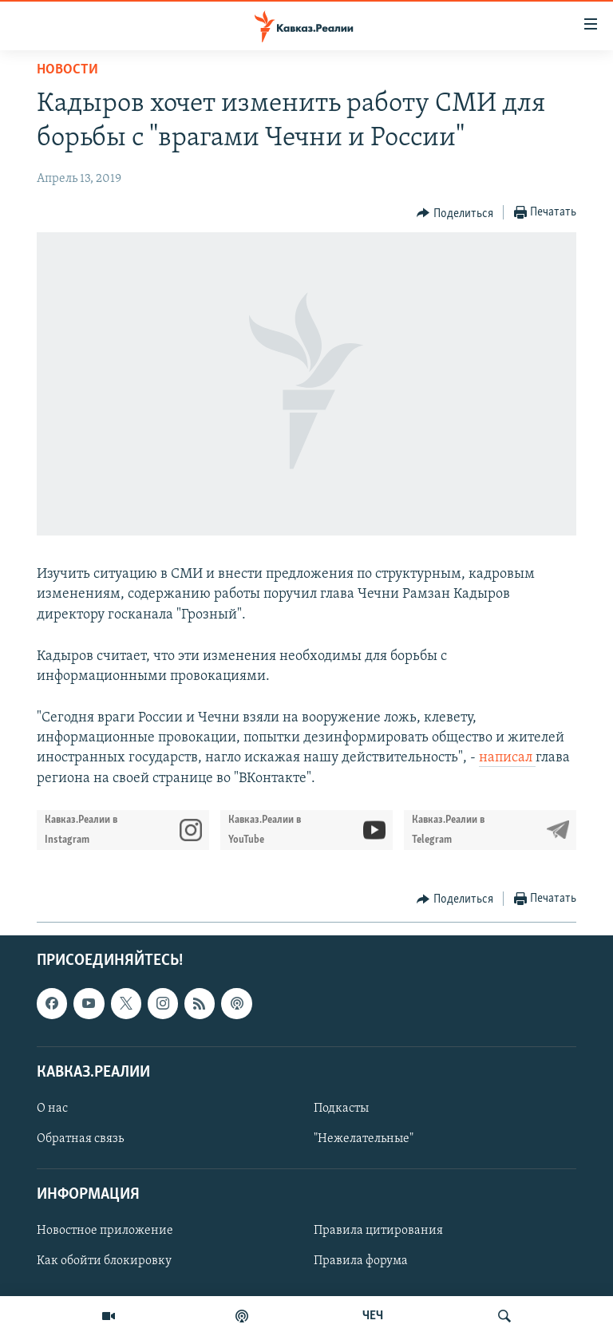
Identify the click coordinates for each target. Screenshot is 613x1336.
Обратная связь (80, 1138)
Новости (67, 69)
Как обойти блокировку (104, 1261)
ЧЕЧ (372, 1316)
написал (507, 757)
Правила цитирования (378, 1230)
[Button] (455, 213)
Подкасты (341, 1108)
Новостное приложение (105, 1230)
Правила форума (361, 1261)
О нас (52, 1108)
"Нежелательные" (363, 1138)
